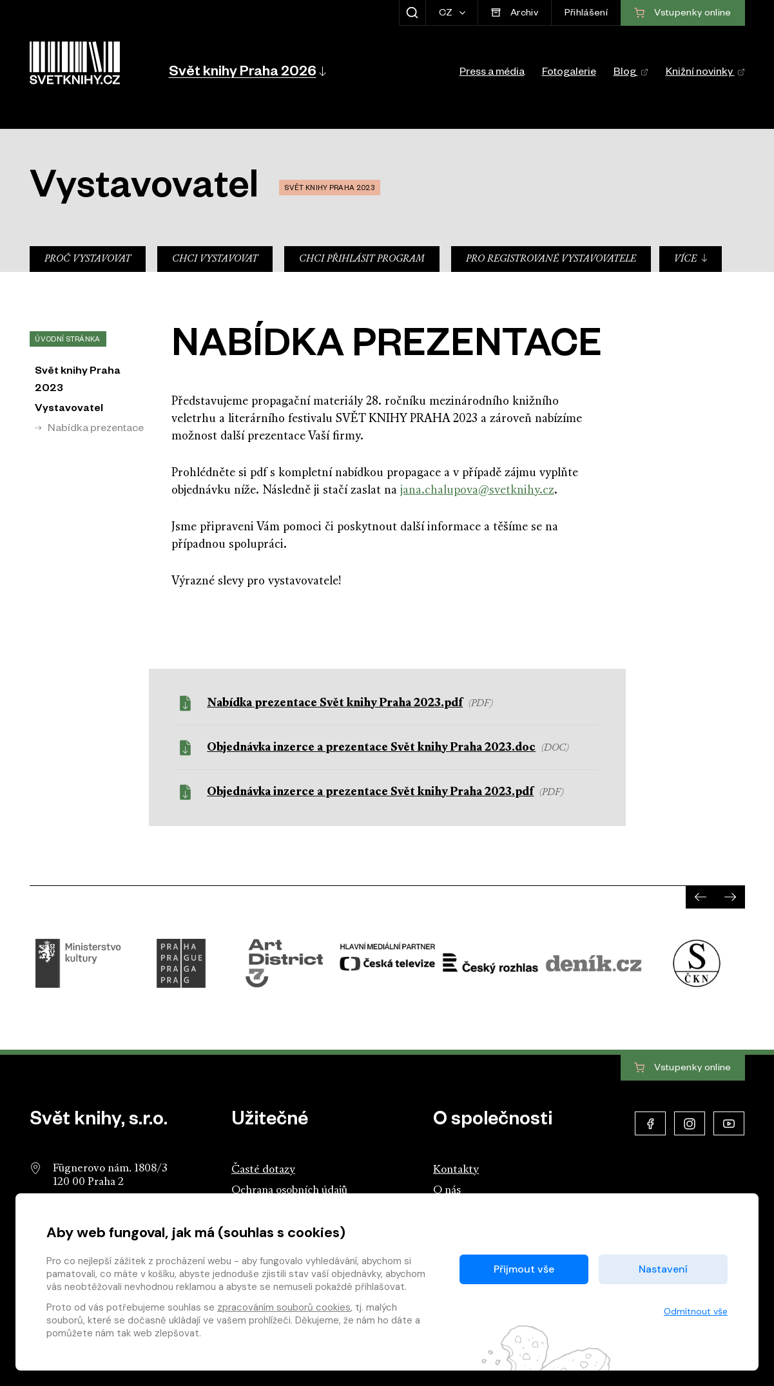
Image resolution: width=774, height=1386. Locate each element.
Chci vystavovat (215, 259)
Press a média (492, 73)
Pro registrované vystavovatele (551, 259)
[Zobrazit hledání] (412, 13)
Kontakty (456, 1169)
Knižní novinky (705, 73)
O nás (447, 1190)
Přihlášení (586, 14)
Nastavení (663, 1269)
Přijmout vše (524, 1269)
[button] (246, 71)
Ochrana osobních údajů (289, 1190)
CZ (447, 14)
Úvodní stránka (67, 340)
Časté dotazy (263, 1169)
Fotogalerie (569, 73)
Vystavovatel (69, 410)
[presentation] (700, 897)
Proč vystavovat (87, 259)
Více (691, 259)
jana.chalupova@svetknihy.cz (477, 491)
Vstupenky (682, 1068)
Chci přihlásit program (362, 259)
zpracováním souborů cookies (284, 1307)
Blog (631, 73)
